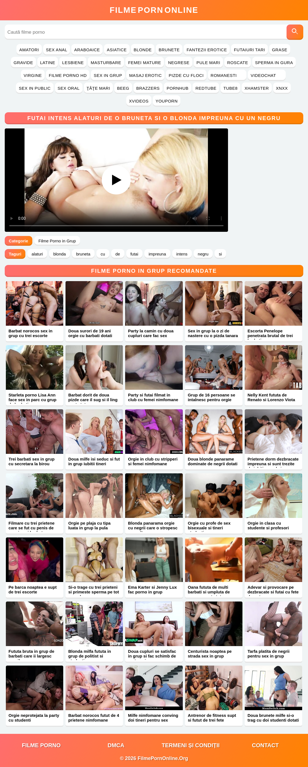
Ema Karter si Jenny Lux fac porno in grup (152, 589)
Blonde (143, 49)
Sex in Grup (108, 75)
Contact (265, 745)
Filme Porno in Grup (57, 240)
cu (103, 254)
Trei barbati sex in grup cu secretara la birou (32, 461)
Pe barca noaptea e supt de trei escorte (33, 589)
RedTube (205, 88)
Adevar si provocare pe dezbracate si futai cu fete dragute (273, 592)
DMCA (116, 745)
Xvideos (139, 101)
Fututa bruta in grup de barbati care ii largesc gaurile (31, 656)
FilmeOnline (154, 10)
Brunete (169, 49)
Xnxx (282, 88)
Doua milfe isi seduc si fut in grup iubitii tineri (94, 461)
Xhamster (256, 88)
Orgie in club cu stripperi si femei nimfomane (153, 461)
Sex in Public (34, 88)
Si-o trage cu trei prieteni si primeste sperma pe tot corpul (93, 592)
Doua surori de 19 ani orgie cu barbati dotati (90, 333)
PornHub (178, 88)
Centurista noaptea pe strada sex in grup (210, 653)
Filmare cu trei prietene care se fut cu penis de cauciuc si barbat (32, 528)
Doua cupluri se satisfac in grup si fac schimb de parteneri (152, 656)
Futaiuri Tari (249, 49)
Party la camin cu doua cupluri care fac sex (150, 333)
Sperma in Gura (274, 62)
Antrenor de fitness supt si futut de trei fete (212, 717)
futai (134, 254)
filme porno (41, 745)
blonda (59, 254)
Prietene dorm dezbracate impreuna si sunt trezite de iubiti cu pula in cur (273, 464)
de (117, 254)
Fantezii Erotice (206, 49)
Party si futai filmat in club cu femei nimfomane (153, 397)
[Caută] (295, 32)
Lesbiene (73, 62)
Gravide (23, 62)
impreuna (157, 254)
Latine (47, 62)
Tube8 (230, 88)
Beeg (123, 88)
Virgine (33, 75)
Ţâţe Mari (98, 88)
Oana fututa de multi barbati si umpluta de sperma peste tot (209, 592)
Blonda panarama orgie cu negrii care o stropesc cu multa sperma (153, 528)
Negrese (179, 62)
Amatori (29, 49)
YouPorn (167, 101)
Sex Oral (69, 88)
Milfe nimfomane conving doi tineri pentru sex (153, 717)
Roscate (237, 62)
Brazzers (148, 88)
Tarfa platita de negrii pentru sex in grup (269, 653)
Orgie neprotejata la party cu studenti (34, 717)
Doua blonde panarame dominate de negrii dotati (212, 461)
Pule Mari (208, 62)
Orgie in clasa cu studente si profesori (268, 525)
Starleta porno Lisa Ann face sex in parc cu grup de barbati (33, 400)
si (220, 254)
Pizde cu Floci (186, 75)
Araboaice (87, 49)
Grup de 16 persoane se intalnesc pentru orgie (211, 397)
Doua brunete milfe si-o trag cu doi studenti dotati (273, 717)
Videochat (267, 75)
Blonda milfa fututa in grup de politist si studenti (89, 656)
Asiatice (117, 49)
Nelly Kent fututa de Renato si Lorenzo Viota (271, 397)
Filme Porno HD (68, 75)
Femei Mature (144, 62)
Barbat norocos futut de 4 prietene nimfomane (93, 717)
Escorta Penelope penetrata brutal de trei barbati (270, 335)
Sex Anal (56, 49)
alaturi (37, 254)
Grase (279, 49)
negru (203, 254)
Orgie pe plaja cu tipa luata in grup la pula (89, 525)
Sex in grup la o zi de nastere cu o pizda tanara (213, 333)
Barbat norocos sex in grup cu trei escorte (31, 333)
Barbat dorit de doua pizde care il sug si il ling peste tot (93, 400)
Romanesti (227, 75)
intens (182, 254)
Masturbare (106, 62)
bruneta (83, 254)
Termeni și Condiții (191, 745)
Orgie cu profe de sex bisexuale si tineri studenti (209, 528)
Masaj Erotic (145, 75)
